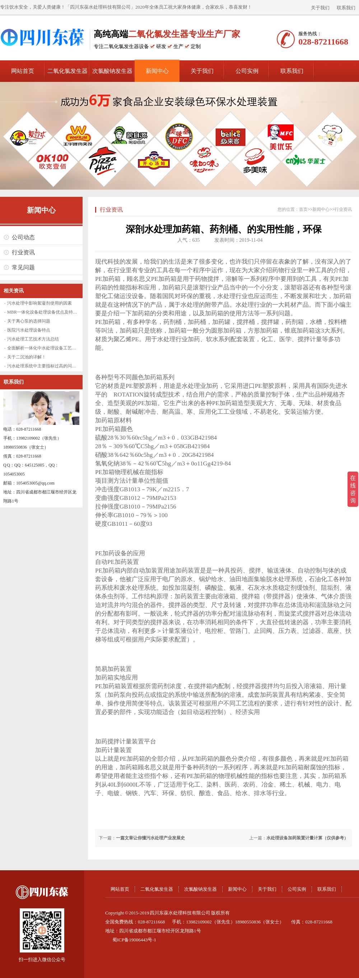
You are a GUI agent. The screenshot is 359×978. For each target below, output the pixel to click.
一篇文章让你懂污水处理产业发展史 (150, 837)
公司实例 (247, 71)
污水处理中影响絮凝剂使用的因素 (39, 303)
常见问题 (23, 267)
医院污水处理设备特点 (28, 330)
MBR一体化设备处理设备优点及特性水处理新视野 (55, 312)
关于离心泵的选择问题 (28, 321)
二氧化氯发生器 (67, 71)
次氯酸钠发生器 (112, 71)
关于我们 (320, 7)
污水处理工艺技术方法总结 (33, 339)
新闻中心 (157, 71)
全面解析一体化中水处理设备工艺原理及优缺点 (52, 348)
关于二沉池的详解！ (26, 357)
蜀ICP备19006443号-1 (134, 939)
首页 (303, 209)
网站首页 (22, 71)
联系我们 (346, 7)
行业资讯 (23, 252)
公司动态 (23, 237)
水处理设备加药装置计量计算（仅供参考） (307, 837)
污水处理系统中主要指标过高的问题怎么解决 (50, 366)
